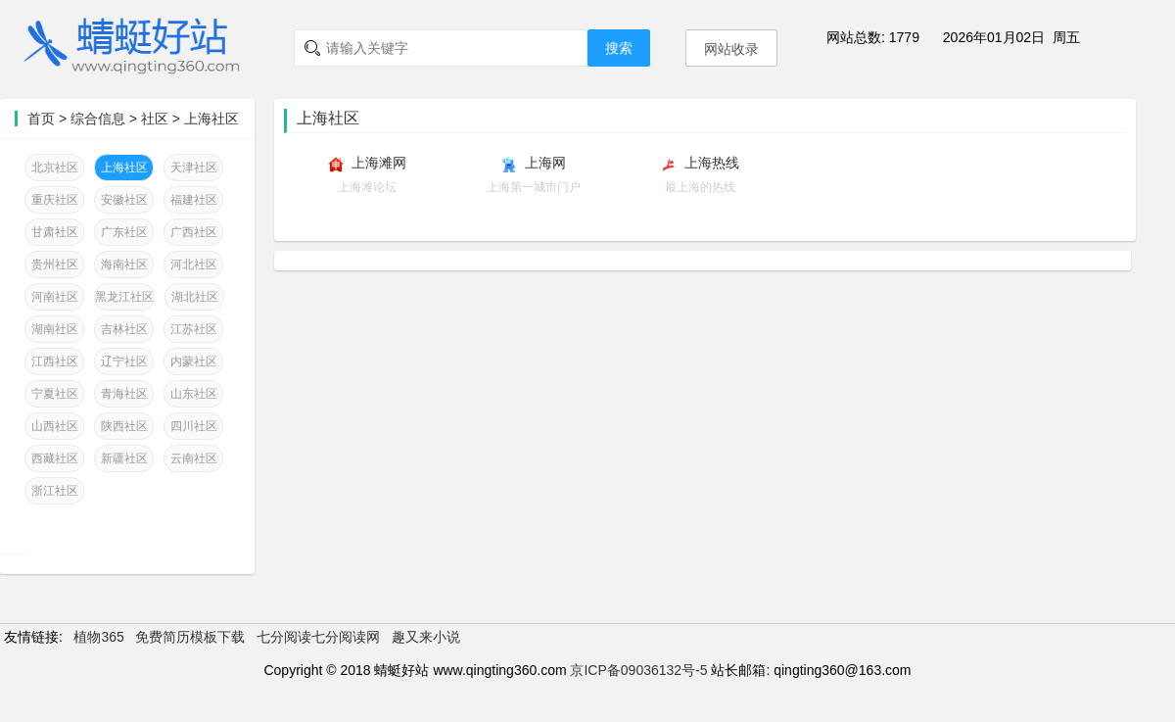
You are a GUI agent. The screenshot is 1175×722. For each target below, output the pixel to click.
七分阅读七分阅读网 (318, 637)
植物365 (98, 637)
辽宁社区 (124, 361)
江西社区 (54, 361)
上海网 (545, 162)
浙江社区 (54, 491)
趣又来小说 (426, 637)
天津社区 (193, 167)
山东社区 (193, 394)
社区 (154, 118)
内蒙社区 (193, 361)
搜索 (619, 48)
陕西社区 (124, 426)
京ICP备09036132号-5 (638, 670)
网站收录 (731, 49)
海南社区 (124, 264)
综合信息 (97, 118)
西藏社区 (54, 458)
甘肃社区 (54, 232)
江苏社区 (193, 329)
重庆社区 (54, 200)
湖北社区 (194, 297)
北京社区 (54, 167)
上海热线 (711, 162)
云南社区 (193, 458)
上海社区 (211, 118)
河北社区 (193, 264)
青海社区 (124, 394)
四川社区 (193, 426)
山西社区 (54, 426)
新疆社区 (124, 458)
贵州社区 (54, 264)
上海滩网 (379, 162)
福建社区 (193, 200)
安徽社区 (124, 200)
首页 (41, 118)
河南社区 (54, 297)
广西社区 (193, 232)
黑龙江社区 (124, 297)
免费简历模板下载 (190, 637)
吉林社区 (124, 329)
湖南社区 (54, 329)
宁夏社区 (54, 394)
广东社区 (124, 232)
